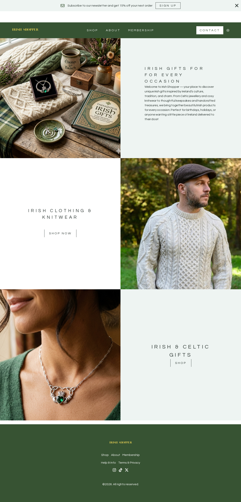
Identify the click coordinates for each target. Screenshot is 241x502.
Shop (92, 30)
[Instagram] (114, 470)
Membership (141, 30)
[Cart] (227, 30)
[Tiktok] (120, 470)
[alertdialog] (120, 5)
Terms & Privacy (129, 462)
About (113, 30)
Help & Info (108, 462)
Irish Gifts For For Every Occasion (174, 75)
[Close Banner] (236, 5)
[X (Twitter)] (127, 470)
